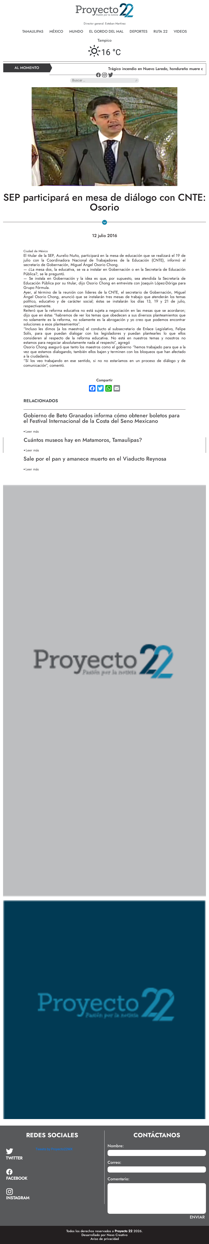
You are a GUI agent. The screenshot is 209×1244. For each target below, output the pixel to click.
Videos (180, 31)
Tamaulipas (32, 31)
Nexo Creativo (117, 1235)
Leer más (32, 431)
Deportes (138, 31)
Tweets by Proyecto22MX (54, 1149)
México (56, 31)
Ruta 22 (160, 31)
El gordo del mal (106, 31)
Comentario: (118, 1179)
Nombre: (116, 1146)
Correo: (114, 1162)
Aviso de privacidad (104, 1238)
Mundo (76, 31)
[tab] (18, 1154)
